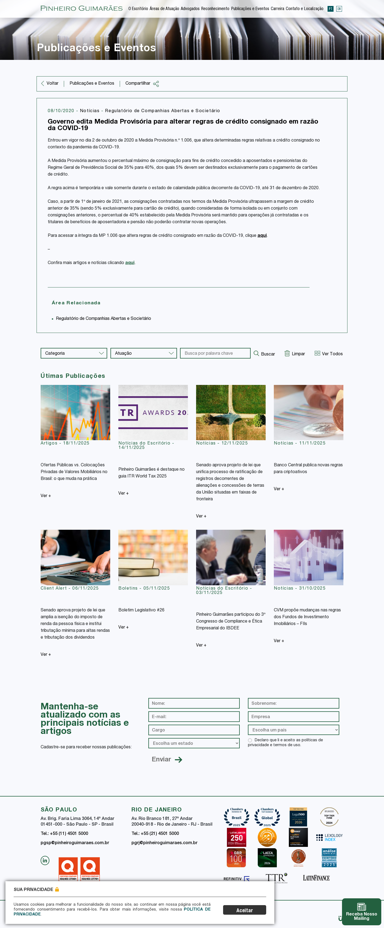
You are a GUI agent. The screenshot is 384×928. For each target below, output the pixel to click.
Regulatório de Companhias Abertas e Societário (162, 111)
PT (330, 9)
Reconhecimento (215, 9)
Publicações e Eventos (250, 9)
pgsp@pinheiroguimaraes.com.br (75, 843)
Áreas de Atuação (164, 9)
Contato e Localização (304, 9)
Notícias (90, 111)
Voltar (52, 84)
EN (339, 9)
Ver (46, 496)
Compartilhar (142, 84)
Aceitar (244, 911)
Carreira (277, 9)
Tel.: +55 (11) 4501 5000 (64, 834)
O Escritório (138, 9)
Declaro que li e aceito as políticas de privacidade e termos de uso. (285, 743)
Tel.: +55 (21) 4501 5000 (155, 834)
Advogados (190, 9)
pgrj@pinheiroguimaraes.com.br (164, 843)
